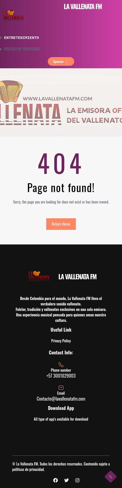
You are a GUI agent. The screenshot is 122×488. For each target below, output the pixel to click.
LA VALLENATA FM (83, 6)
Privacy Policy (61, 340)
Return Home (61, 223)
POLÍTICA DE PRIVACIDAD (22, 48)
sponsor (61, 60)
